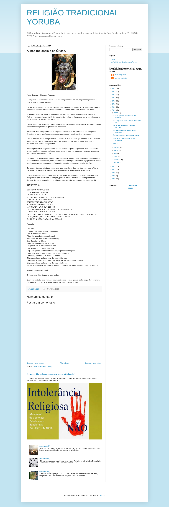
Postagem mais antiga (93, 363)
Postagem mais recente (35, 363)
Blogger (101, 495)
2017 (114, 110)
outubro (117, 163)
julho (116, 157)
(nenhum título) (44, 446)
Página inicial (64, 363)
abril (115, 153)
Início (113, 59)
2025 (114, 179)
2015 (114, 104)
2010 (114, 89)
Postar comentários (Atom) (42, 367)
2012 (114, 95)
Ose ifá (115, 143)
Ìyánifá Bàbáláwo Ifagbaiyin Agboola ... (126, 135)
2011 (114, 92)
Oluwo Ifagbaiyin (120, 75)
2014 (114, 101)
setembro (117, 160)
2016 (114, 107)
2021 (114, 176)
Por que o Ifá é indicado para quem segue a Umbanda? (51, 374)
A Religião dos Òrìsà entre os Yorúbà (124, 62)
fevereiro (117, 147)
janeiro (116, 113)
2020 (114, 173)
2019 (114, 170)
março (116, 150)
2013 (114, 98)
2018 (114, 167)
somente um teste (120, 78)
